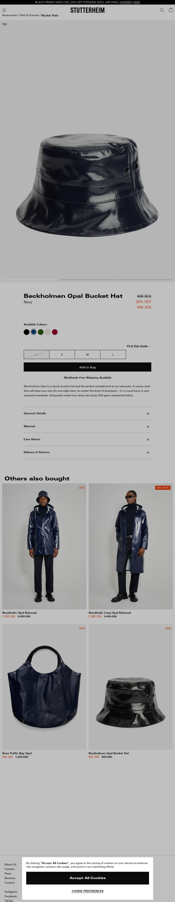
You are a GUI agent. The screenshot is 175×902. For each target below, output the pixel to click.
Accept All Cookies (87, 878)
